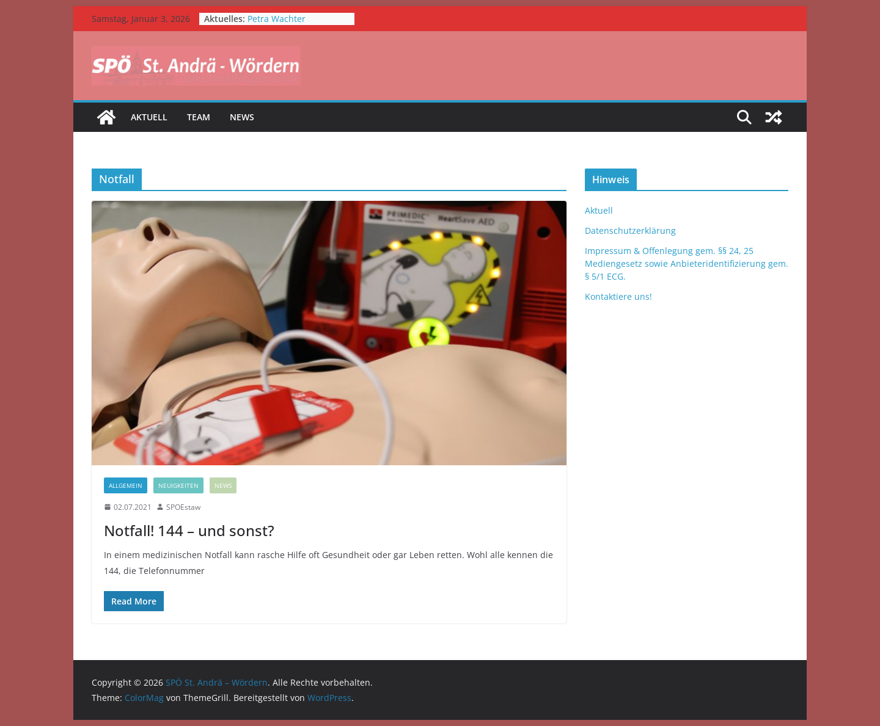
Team (198, 117)
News (242, 117)
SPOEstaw (183, 507)
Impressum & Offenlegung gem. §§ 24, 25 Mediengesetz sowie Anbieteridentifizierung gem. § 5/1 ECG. (686, 263)
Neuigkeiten (178, 485)
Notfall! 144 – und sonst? (189, 530)
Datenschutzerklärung (630, 230)
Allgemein (125, 485)
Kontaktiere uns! (618, 296)
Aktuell (149, 117)
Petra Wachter (277, 18)
